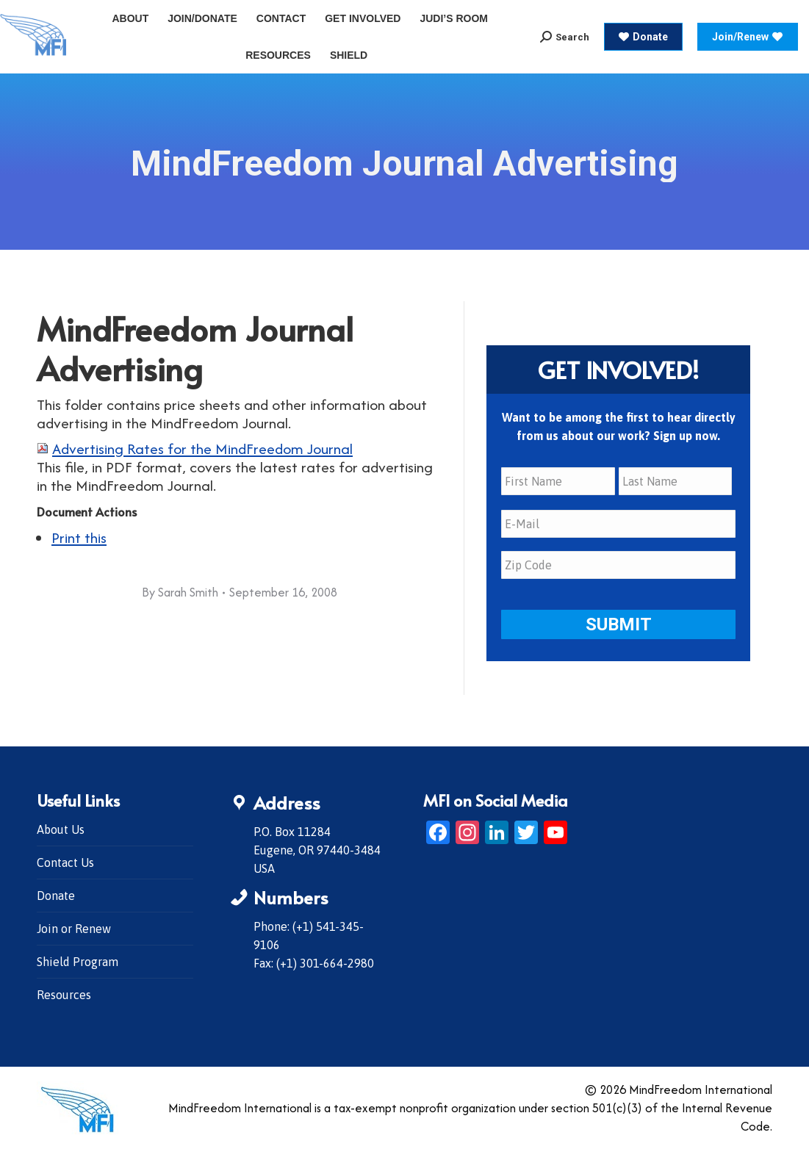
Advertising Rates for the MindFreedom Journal (202, 448)
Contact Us (65, 862)
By (180, 592)
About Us (61, 829)
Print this (79, 537)
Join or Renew (74, 928)
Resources (64, 994)
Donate (56, 895)
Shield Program (77, 961)
